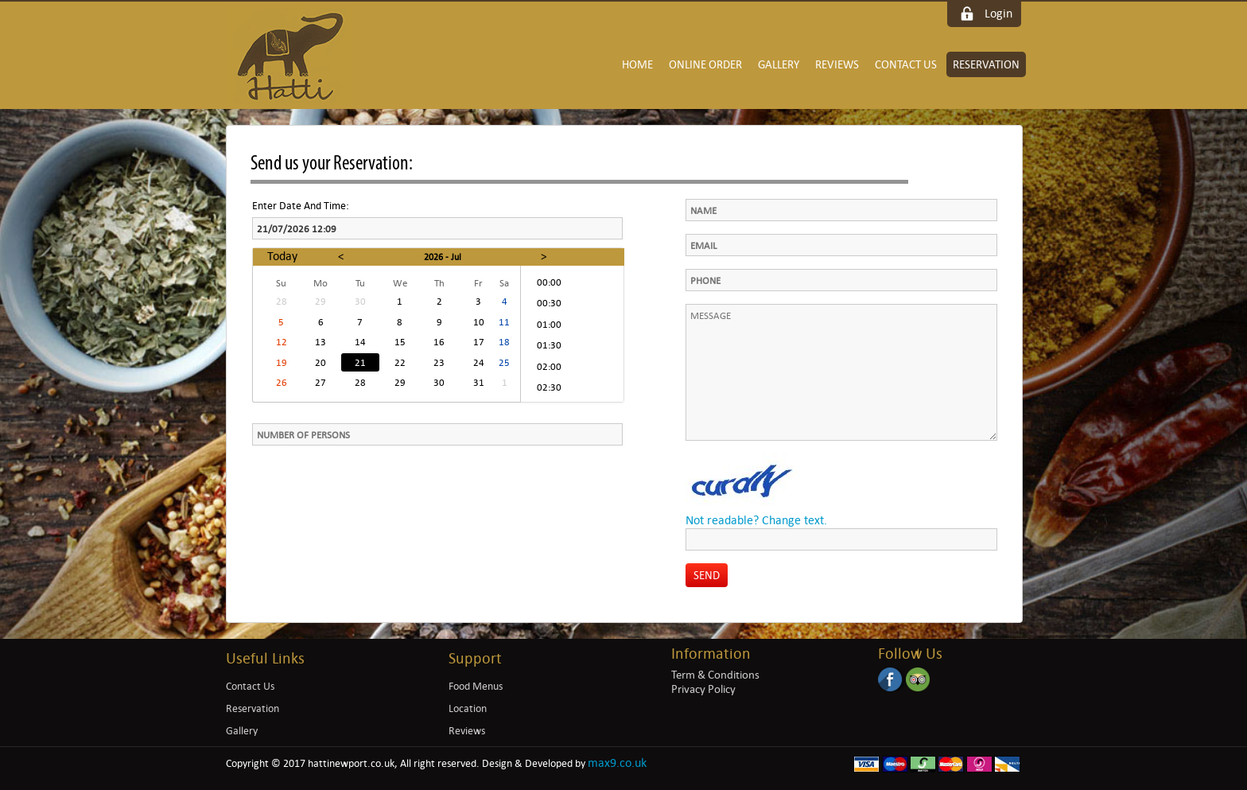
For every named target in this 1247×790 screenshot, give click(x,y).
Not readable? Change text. (756, 519)
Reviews (837, 64)
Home (637, 64)
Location (468, 708)
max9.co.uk (617, 762)
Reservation (986, 64)
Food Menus (476, 686)
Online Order (705, 64)
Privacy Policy (703, 689)
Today (282, 255)
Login (998, 13)
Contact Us (906, 64)
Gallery (778, 64)
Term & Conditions (715, 674)
